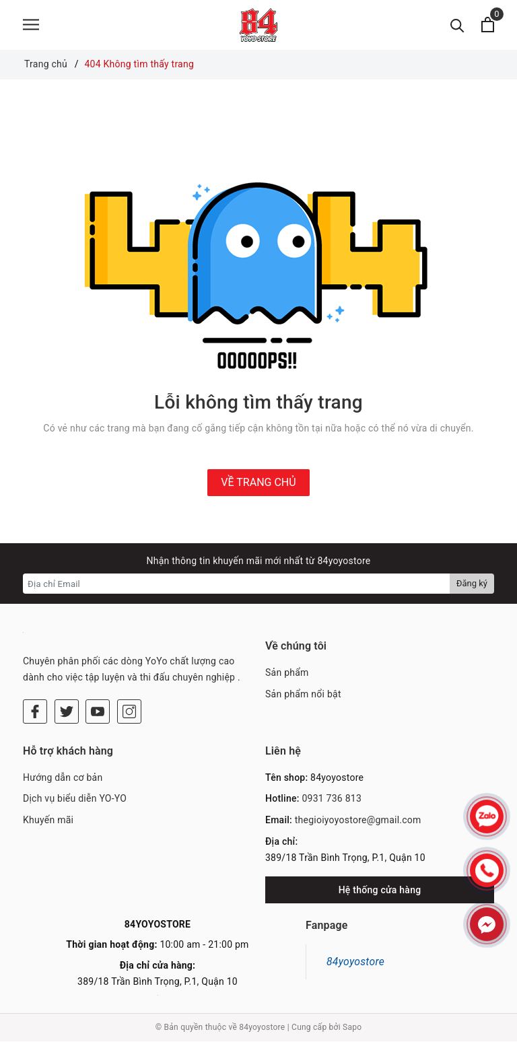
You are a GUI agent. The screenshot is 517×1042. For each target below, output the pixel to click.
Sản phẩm (287, 673)
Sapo (352, 1028)
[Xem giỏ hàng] (487, 25)
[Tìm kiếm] (457, 25)
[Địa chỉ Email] (236, 585)
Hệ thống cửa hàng (380, 890)
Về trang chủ (258, 483)
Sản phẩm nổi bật (303, 694)
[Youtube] (97, 712)
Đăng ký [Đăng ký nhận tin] (471, 585)
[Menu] (31, 25)
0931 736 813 (331, 799)
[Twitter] (67, 712)
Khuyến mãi (48, 820)
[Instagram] (129, 712)
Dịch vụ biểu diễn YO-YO (75, 799)
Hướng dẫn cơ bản (62, 778)
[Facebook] (35, 712)
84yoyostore (355, 962)
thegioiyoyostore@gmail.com (358, 820)
